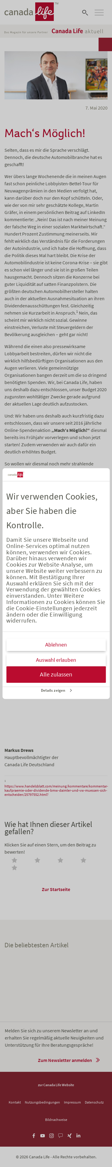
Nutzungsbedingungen (42, 1102)
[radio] (15, 860)
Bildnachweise (56, 1119)
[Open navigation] (99, 12)
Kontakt (15, 1102)
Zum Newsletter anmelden (65, 1060)
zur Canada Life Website (56, 1085)
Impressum (72, 1102)
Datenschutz (94, 1102)
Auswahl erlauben (56, 660)
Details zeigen (53, 690)
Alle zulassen (56, 674)
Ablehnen (56, 644)
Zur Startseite (56, 889)
